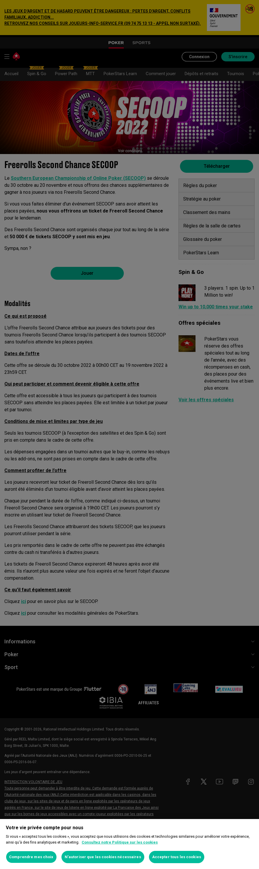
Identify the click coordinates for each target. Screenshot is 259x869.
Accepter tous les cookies (176, 857)
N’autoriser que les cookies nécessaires (103, 857)
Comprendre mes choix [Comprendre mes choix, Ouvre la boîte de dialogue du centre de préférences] (31, 857)
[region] (129, 844)
